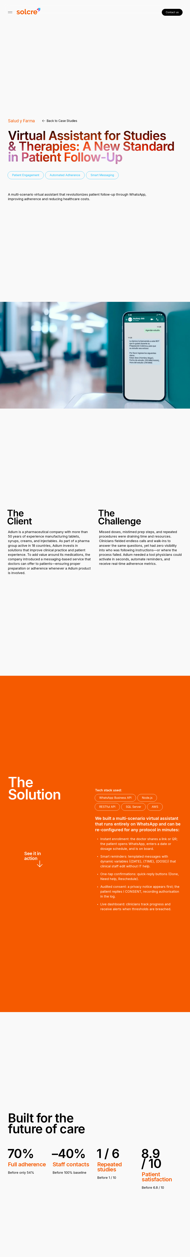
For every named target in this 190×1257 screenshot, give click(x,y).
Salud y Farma (21, 121)
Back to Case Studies (59, 121)
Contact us (172, 12)
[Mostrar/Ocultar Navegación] (10, 12)
